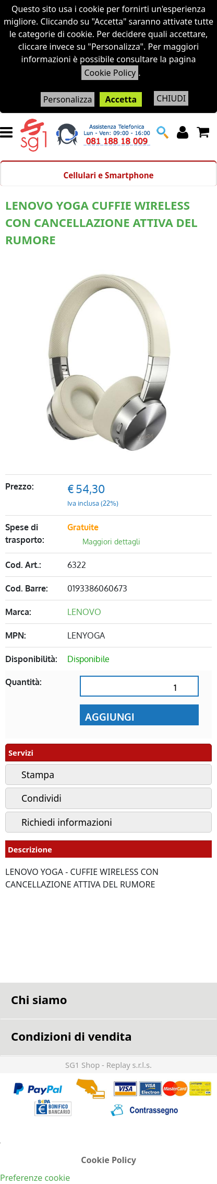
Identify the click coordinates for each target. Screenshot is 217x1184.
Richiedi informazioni (66, 822)
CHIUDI (171, 98)
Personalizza (67, 99)
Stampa (37, 774)
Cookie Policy (110, 72)
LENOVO (84, 612)
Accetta (121, 99)
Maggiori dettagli (111, 541)
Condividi (41, 798)
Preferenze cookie (35, 1177)
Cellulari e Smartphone (108, 175)
